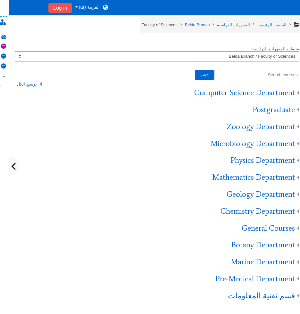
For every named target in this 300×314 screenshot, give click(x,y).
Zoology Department (251, 126)
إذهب (195, 74)
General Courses (259, 228)
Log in (51, 8)
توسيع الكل (18, 84)
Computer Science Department (235, 92)
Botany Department (254, 244)
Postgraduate (264, 109)
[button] (83, 8)
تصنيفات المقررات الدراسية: (267, 48)
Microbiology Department (243, 143)
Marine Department (253, 261)
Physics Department (253, 160)
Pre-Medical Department (246, 278)
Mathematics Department (244, 177)
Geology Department (251, 194)
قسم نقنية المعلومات (252, 295)
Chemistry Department (248, 211)
